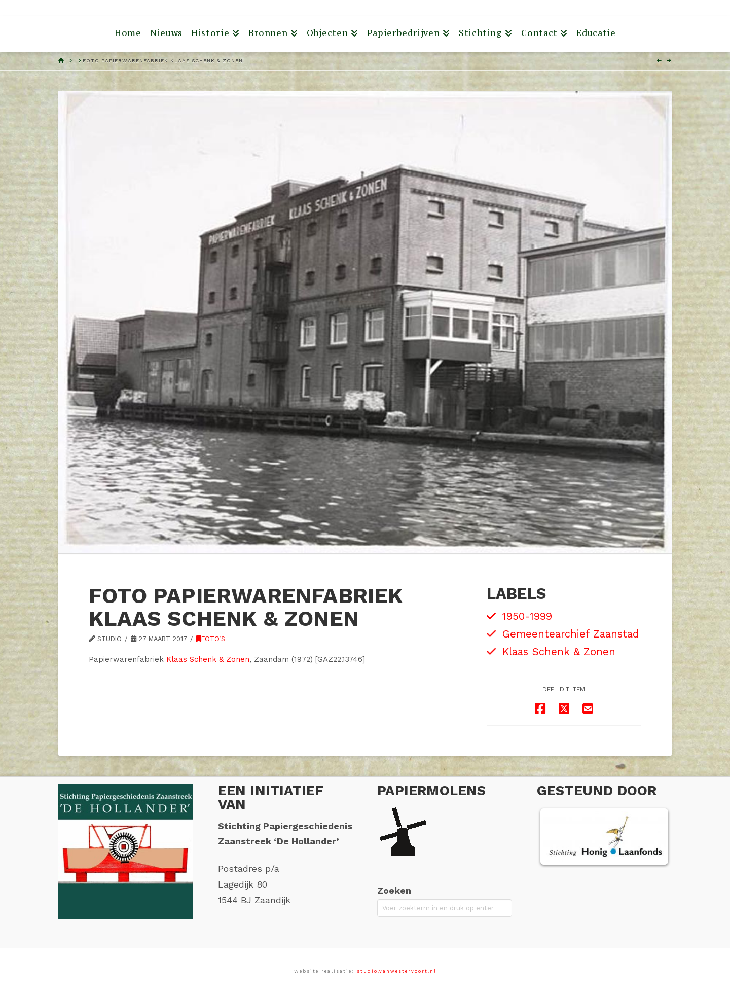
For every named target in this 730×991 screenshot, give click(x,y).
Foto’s (210, 639)
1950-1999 (527, 616)
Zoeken (394, 890)
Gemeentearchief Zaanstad (570, 634)
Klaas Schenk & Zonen (207, 659)
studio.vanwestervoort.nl (396, 971)
